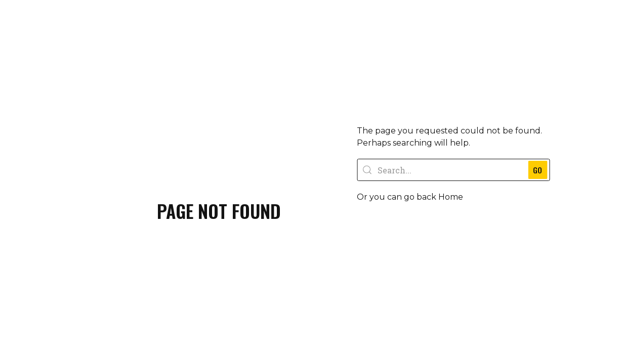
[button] (404, 226)
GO (549, 169)
